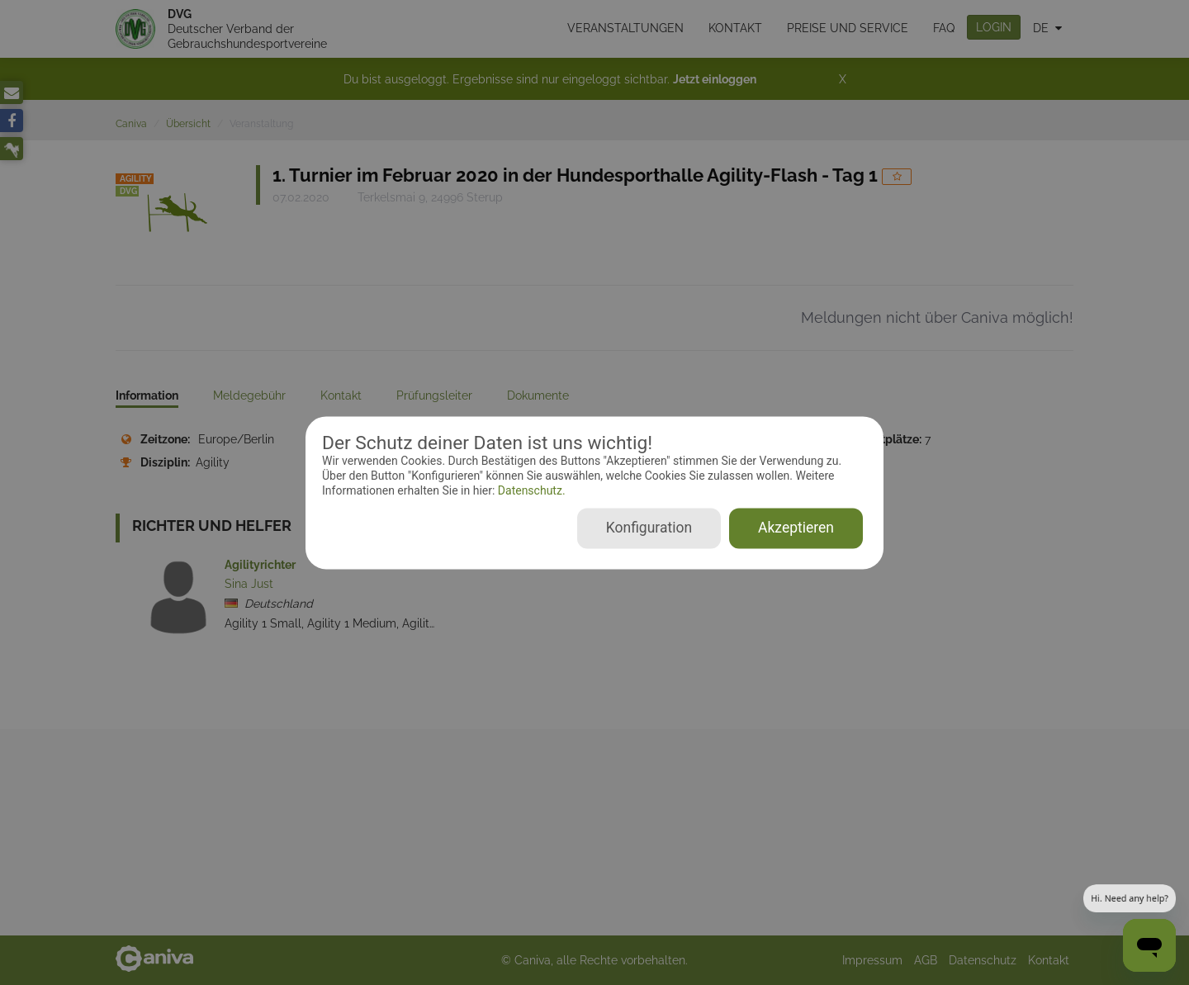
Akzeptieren (796, 527)
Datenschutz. (530, 491)
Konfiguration (649, 527)
